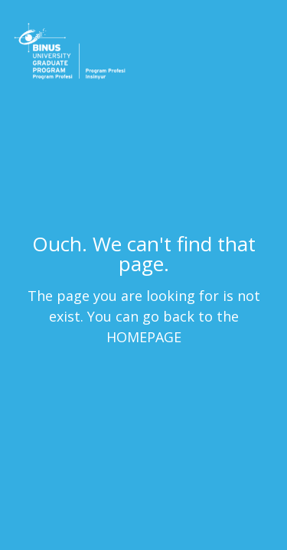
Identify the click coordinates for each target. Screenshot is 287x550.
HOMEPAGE (143, 336)
